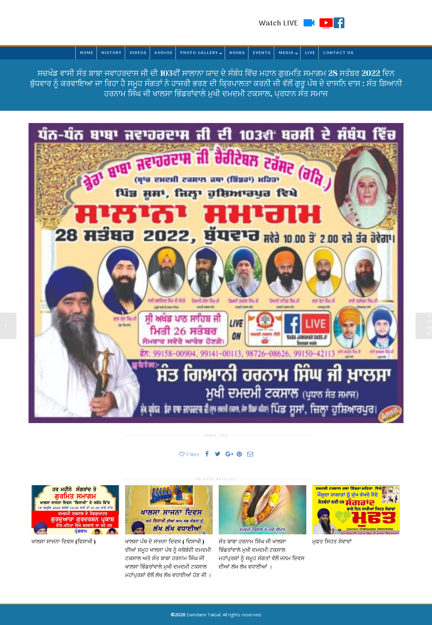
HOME (87, 53)
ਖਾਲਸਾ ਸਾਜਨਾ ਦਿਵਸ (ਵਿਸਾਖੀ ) (64, 542)
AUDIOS (163, 53)
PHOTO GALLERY (199, 53)
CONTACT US (338, 53)
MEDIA (286, 53)
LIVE (310, 53)
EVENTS (262, 53)
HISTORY (111, 53)
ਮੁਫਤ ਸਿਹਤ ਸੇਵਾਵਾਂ (332, 542)
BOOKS (237, 53)
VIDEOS (138, 53)
